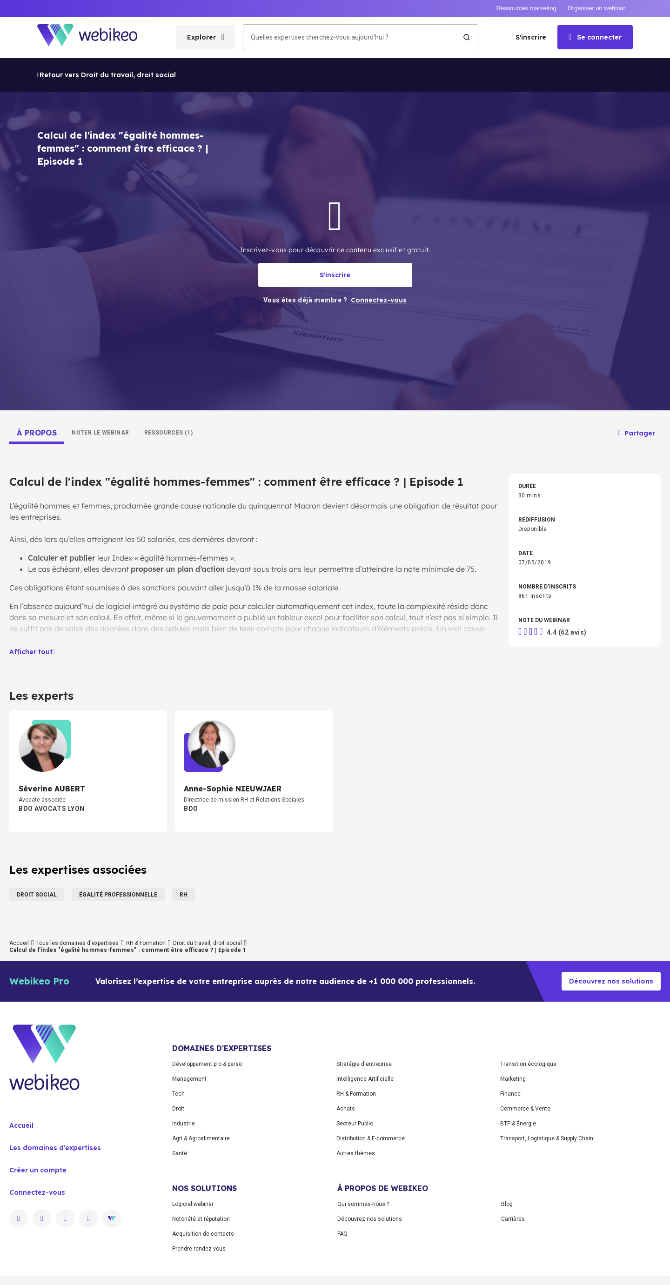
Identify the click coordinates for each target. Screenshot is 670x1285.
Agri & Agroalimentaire (201, 1138)
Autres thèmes (355, 1153)
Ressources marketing (526, 8)
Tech (178, 1094)
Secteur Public (354, 1123)
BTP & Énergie (518, 1123)
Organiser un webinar (596, 8)
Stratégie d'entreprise (364, 1064)
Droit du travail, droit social (207, 943)
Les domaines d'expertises (55, 1148)
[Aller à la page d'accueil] (95, 37)
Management (189, 1079)
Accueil (19, 943)
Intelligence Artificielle (365, 1079)
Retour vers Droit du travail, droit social (106, 75)
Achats (345, 1108)
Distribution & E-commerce (370, 1138)
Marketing (513, 1079)
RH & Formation (146, 943)
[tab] (36, 433)
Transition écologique (528, 1064)
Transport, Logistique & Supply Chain (546, 1138)
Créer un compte (38, 1170)
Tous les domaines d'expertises (77, 943)
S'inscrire (531, 37)
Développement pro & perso (207, 1064)
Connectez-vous (37, 1192)
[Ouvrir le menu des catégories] (205, 37)
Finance (510, 1094)
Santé (179, 1153)
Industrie (183, 1123)
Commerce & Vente (525, 1108)
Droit (178, 1108)
